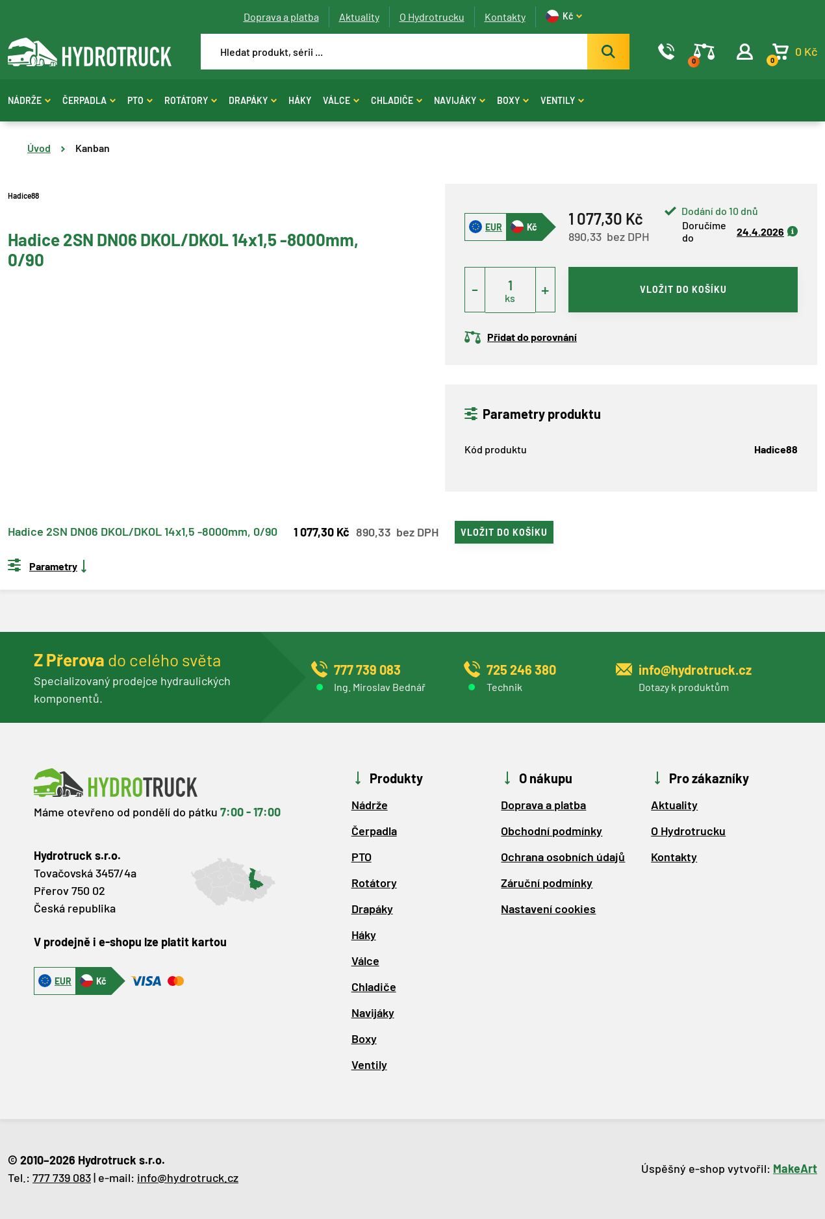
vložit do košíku (683, 289)
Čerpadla (89, 100)
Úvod (39, 148)
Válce (341, 100)
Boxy (513, 100)
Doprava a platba (281, 16)
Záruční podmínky (546, 882)
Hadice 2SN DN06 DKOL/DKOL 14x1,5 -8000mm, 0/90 (142, 531)
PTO (140, 100)
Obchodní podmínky (551, 830)
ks (510, 298)
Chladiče (396, 100)
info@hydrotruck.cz (187, 1177)
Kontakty (505, 16)
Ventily (562, 100)
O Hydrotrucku (432, 16)
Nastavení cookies (548, 908)
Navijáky (459, 100)
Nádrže (29, 100)
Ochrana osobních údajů (563, 856)
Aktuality (359, 16)
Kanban (92, 148)
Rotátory (190, 100)
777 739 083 (61, 1177)
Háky (299, 100)
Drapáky (253, 100)
